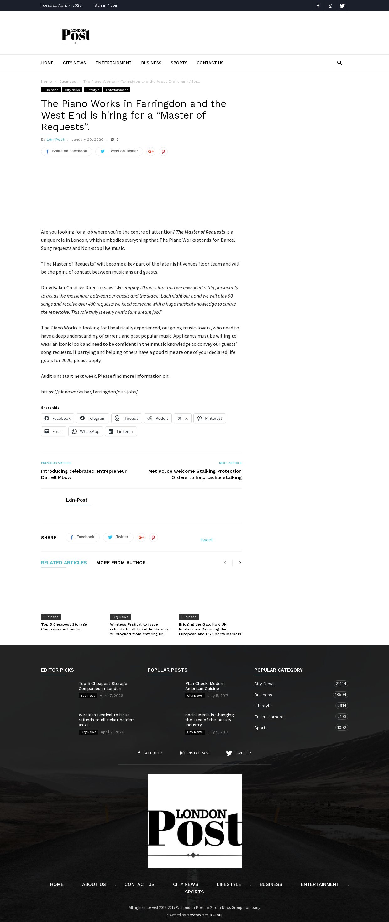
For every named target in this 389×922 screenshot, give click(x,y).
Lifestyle (93, 90)
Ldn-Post (55, 139)
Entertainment (113, 63)
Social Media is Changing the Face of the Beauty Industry (209, 718)
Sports (179, 63)
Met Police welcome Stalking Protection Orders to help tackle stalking (195, 472)
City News (74, 63)
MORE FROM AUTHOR (121, 561)
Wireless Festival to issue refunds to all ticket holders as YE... (107, 718)
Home (47, 63)
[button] (339, 63)
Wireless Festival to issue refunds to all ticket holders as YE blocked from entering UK (139, 627)
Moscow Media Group (205, 913)
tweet (206, 538)
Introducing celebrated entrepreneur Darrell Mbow (84, 472)
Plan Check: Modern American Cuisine (205, 684)
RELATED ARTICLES (64, 561)
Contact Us (210, 63)
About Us (94, 882)
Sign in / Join (106, 5)
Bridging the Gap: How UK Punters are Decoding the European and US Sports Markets (210, 627)
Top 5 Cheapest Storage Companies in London (64, 625)
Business (151, 63)
